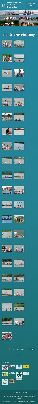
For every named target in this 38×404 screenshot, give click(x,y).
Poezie (25, 392)
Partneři (18, 392)
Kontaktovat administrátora (26, 396)
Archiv (12, 392)
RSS (19, 399)
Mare (22, 349)
